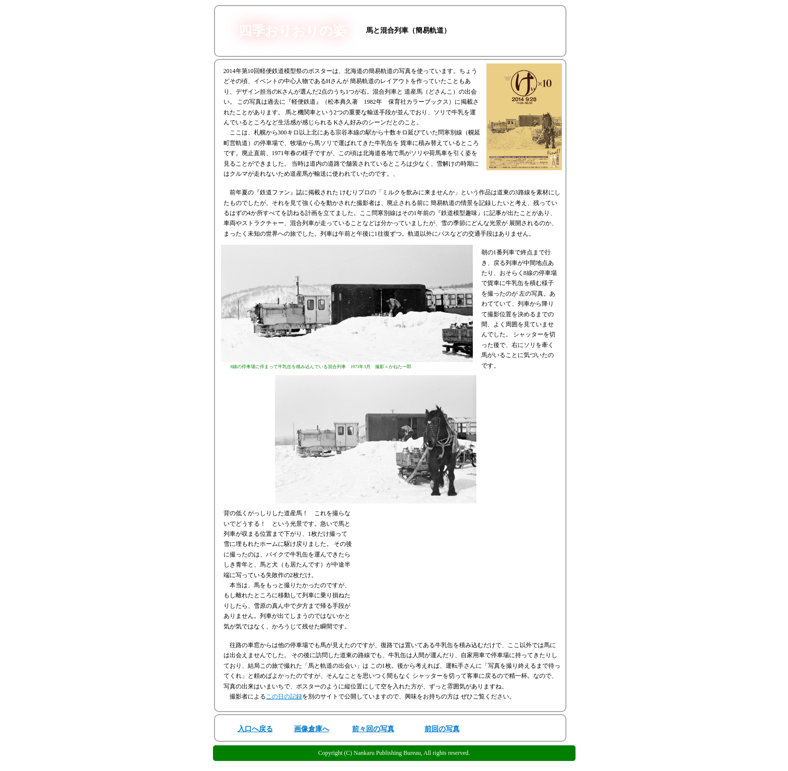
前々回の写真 (373, 729)
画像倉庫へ (311, 729)
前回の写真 (442, 729)
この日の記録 (284, 696)
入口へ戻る (255, 729)
